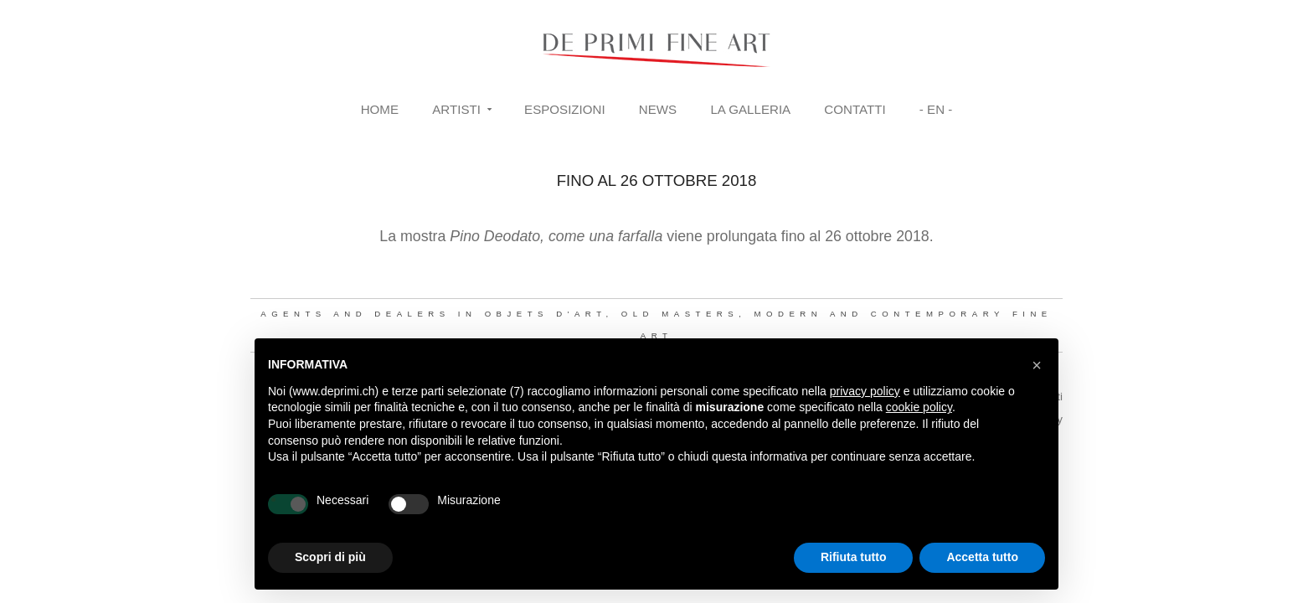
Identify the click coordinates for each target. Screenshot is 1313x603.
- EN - (935, 109)
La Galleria (750, 109)
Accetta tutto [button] (982, 557)
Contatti (854, 109)
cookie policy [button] (919, 407)
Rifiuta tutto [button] (854, 557)
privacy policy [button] (865, 391)
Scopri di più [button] (330, 557)
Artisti (456, 109)
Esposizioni (564, 109)
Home (380, 109)
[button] (1036, 365)
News (658, 109)
